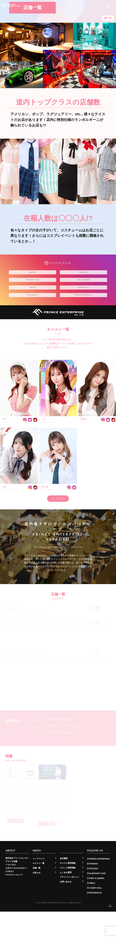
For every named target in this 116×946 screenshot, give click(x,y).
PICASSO (83, 276)
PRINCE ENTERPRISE (83, 321)
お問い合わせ (66, 916)
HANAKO (32, 276)
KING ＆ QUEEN (83, 291)
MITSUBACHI (32, 321)
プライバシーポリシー (69, 911)
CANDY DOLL (83, 306)
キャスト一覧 (38, 897)
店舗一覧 (36, 902)
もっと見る (58, 529)
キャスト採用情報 (68, 897)
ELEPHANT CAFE (32, 291)
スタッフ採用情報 (68, 902)
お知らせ (36, 907)
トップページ (38, 893)
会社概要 (64, 893)
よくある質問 (66, 907)
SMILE (32, 306)
